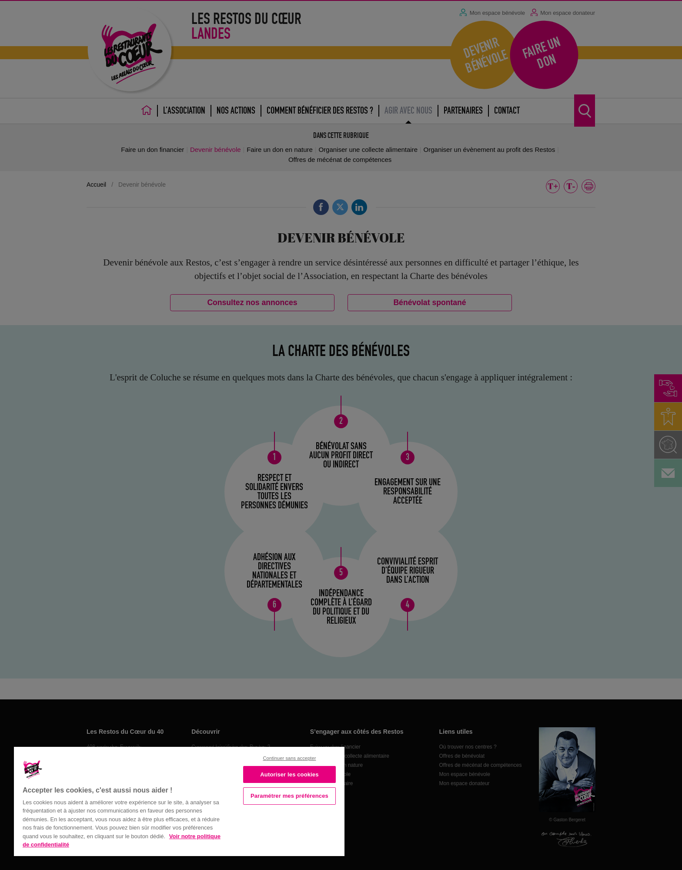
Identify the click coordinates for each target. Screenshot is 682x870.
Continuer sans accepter (289, 758)
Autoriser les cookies (289, 774)
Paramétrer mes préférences (289, 796)
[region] (179, 800)
